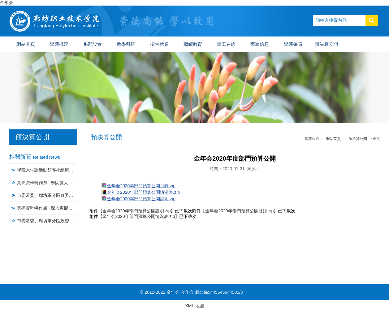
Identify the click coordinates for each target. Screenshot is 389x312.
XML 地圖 (194, 305)
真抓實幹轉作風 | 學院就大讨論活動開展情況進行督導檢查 (47, 182)
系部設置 (92, 44)
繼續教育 (193, 44)
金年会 (6, 2)
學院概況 (59, 44)
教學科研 (126, 44)
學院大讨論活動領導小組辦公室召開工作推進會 (47, 169)
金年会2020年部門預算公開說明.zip (141, 198)
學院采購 (293, 44)
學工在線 (226, 44)
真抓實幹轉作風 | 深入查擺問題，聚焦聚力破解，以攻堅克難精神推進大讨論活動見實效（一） (47, 208)
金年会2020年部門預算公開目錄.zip (141, 185)
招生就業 (159, 44)
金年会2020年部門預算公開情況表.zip (143, 192)
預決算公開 (326, 44)
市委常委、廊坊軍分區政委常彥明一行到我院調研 (47, 195)
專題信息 (259, 44)
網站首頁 (25, 44)
